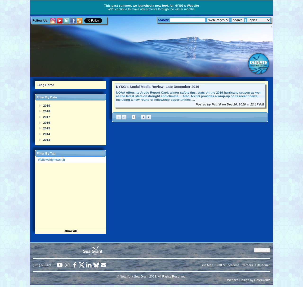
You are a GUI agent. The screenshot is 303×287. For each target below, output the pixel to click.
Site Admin (262, 265)
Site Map (207, 265)
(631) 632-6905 (43, 265)
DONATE (262, 250)
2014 (46, 134)
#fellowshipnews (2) (51, 159)
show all (70, 231)
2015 (46, 128)
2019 (46, 105)
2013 (46, 139)
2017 (46, 117)
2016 (46, 122)
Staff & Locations (227, 265)
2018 (46, 111)
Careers (247, 265)
